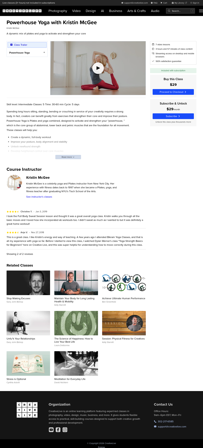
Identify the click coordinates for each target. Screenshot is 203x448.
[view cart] (164, 3)
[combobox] (180, 10)
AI (102, 10)
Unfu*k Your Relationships (21, 338)
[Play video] (98, 68)
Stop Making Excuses (18, 298)
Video (76, 10)
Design (91, 10)
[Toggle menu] (201, 10)
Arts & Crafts (136, 10)
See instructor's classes (39, 196)
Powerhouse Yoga (19, 52)
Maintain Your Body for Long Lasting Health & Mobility (74, 300)
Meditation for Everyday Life (69, 379)
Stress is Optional (16, 379)
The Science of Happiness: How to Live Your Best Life (73, 340)
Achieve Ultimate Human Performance (123, 298)
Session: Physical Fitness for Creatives (123, 338)
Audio (155, 10)
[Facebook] (58, 429)
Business (115, 10)
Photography (58, 10)
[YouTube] (51, 429)
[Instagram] (64, 429)
